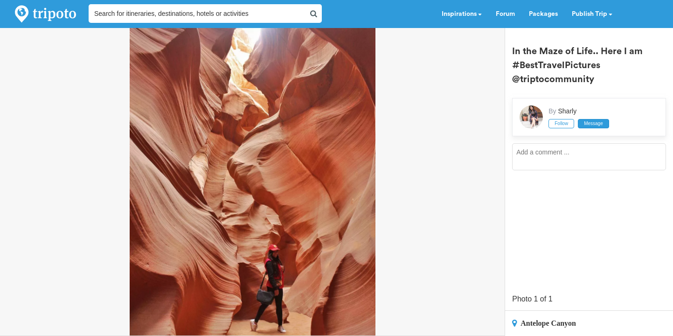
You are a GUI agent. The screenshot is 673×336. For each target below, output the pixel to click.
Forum (505, 14)
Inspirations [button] (462, 14)
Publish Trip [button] (592, 14)
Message (593, 123)
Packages (543, 14)
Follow (561, 123)
